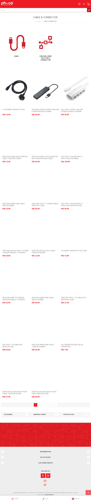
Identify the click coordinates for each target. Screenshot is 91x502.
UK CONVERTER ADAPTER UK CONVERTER (72, 346)
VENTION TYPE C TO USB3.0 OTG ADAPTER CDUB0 (73, 298)
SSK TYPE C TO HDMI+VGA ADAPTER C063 (12, 346)
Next (55, 405)
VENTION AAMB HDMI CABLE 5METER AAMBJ (43, 298)
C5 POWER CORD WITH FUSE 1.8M (74, 251)
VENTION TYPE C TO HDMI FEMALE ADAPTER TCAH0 (45, 205)
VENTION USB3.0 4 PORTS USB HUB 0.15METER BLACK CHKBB (45, 110)
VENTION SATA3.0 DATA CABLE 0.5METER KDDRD (43, 252)
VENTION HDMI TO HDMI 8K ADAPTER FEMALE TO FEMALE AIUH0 (13, 300)
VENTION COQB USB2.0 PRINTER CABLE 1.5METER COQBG (14, 157)
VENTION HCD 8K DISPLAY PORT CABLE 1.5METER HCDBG (14, 393)
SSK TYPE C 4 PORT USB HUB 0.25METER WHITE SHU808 (72, 110)
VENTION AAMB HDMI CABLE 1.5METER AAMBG (43, 346)
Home (38, 21)
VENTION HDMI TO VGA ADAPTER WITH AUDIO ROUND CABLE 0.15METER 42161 (45, 158)
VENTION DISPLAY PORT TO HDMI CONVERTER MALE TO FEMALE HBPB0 (15, 253)
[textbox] (43, 10)
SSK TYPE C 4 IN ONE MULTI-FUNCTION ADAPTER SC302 (72, 205)
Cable (16, 56)
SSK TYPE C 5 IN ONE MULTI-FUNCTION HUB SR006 (72, 157)
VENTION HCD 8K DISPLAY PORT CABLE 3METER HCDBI (44, 393)
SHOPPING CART (88, 4)
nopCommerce (49, 494)
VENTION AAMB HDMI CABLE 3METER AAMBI (13, 205)
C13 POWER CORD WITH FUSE (13, 110)
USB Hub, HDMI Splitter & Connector (45, 58)
